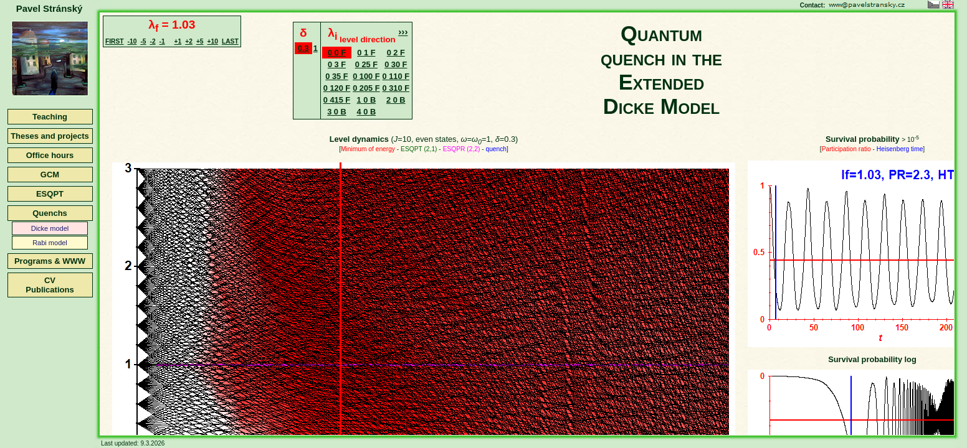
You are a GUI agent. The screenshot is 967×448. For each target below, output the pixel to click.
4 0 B (366, 111)
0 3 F (337, 64)
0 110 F (396, 76)
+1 (178, 41)
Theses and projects (50, 136)
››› (402, 31)
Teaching (49, 116)
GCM (49, 174)
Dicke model (50, 228)
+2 (189, 41)
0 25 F (366, 64)
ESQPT (50, 193)
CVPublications (50, 285)
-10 (132, 41)
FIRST (114, 41)
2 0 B (396, 100)
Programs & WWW (49, 261)
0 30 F (395, 64)
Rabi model (49, 242)
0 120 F (336, 88)
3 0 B (336, 111)
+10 (212, 41)
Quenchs (49, 213)
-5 (143, 41)
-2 (152, 41)
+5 (200, 41)
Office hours (50, 155)
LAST (230, 41)
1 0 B (366, 100)
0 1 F (366, 52)
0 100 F (366, 76)
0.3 (303, 48)
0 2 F (396, 52)
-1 (162, 41)
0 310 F (396, 88)
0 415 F (336, 100)
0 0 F (337, 52)
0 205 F (366, 88)
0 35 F (336, 76)
